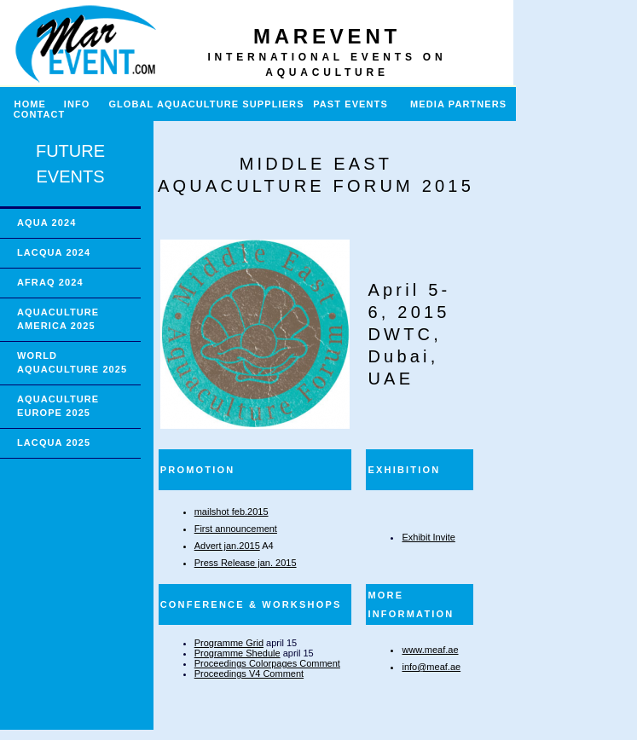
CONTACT (40, 114)
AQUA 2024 (46, 222)
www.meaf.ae (430, 650)
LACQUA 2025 (53, 442)
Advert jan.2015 (227, 546)
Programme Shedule (237, 653)
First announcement (235, 528)
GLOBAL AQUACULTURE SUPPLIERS (206, 104)
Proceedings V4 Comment (249, 673)
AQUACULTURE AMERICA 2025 (58, 319)
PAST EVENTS (350, 104)
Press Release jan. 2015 (245, 563)
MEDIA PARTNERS (458, 104)
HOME (23, 104)
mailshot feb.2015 (231, 511)
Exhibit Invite (428, 537)
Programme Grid (228, 643)
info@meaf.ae (431, 667)
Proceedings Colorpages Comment (267, 663)
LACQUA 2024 (53, 252)
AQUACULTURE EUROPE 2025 (58, 406)
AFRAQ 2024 (50, 282)
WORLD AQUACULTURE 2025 (72, 362)
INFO (84, 104)
